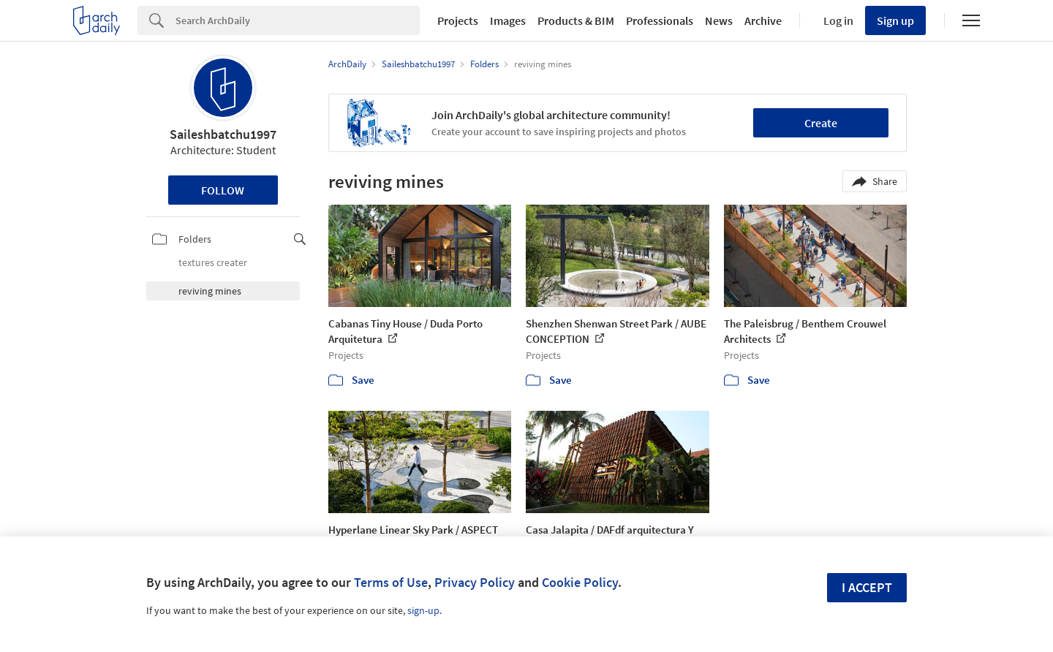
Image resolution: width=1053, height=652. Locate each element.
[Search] (298, 20)
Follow (222, 190)
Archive (763, 20)
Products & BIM (575, 20)
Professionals (659, 20)
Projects (457, 20)
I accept (867, 587)
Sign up (895, 20)
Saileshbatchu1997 (223, 134)
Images (508, 20)
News (719, 20)
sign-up (423, 610)
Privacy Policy (474, 582)
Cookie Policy (580, 582)
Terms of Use (391, 582)
